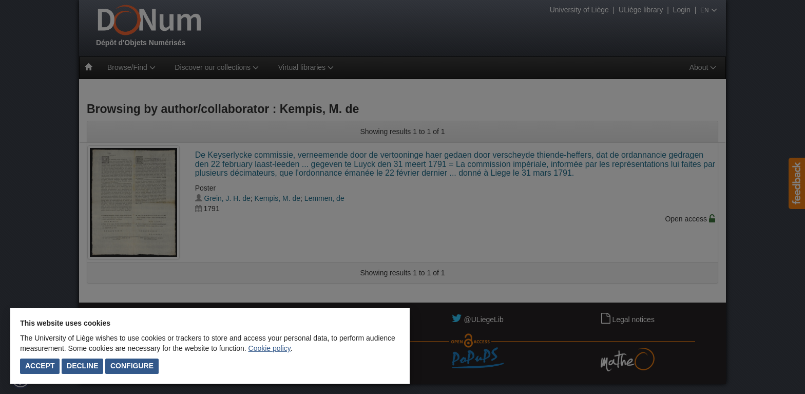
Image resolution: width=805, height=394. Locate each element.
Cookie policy (269, 348)
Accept (40, 366)
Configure (132, 366)
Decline (82, 366)
